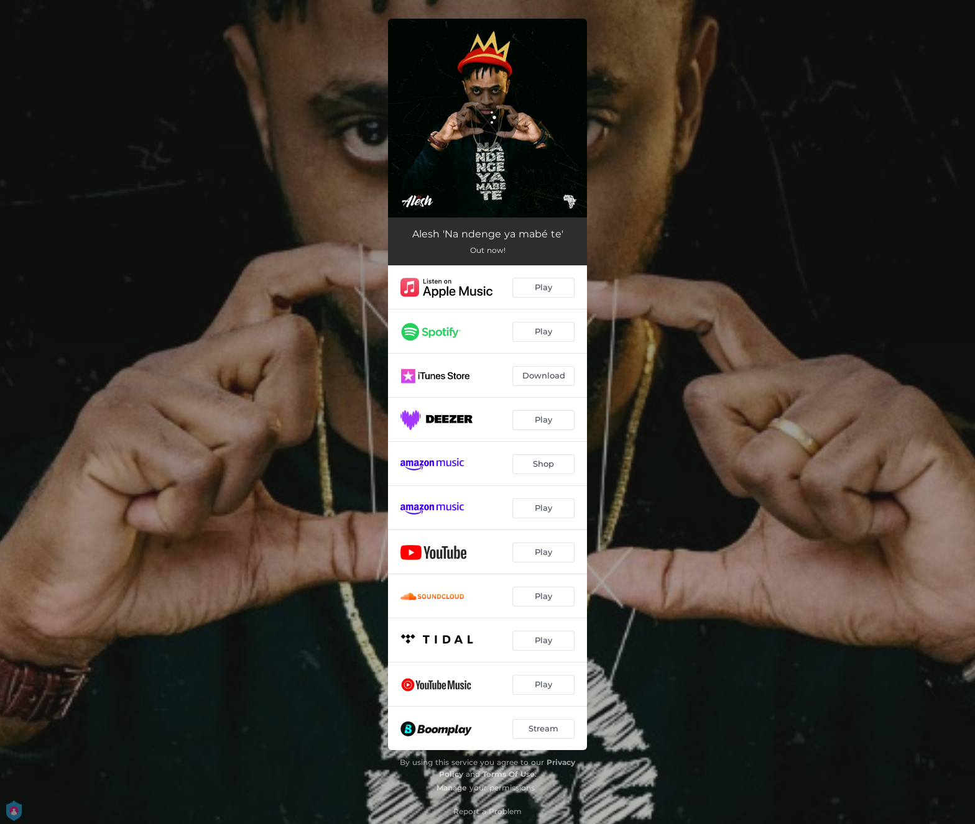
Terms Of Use (509, 774)
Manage (452, 787)
